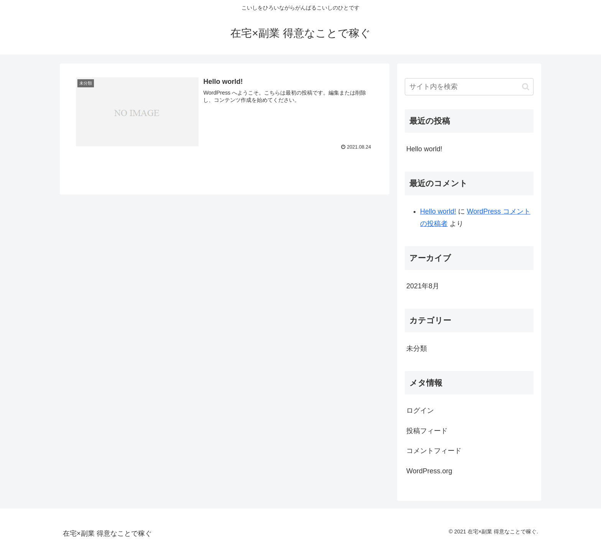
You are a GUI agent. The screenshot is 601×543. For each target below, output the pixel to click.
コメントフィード (433, 451)
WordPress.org (429, 471)
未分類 (416, 348)
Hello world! (424, 149)
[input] (469, 86)
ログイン (420, 410)
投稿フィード (427, 431)
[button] (525, 86)
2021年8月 (422, 286)
